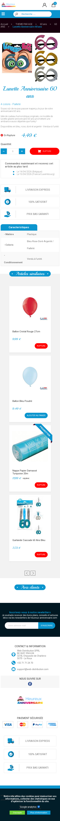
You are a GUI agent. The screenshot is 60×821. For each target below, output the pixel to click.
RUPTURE (44, 151)
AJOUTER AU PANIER (36, 415)
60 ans (43, 24)
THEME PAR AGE (24, 24)
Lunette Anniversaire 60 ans (27, 26)
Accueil (4, 24)
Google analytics (28, 807)
